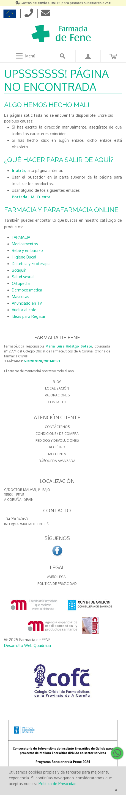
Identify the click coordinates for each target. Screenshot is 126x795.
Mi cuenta (57, 454)
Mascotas (20, 296)
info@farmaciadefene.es (26, 524)
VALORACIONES (57, 395)
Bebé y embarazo (27, 250)
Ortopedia (21, 283)
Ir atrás (19, 170)
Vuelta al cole (24, 309)
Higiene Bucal (24, 257)
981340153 (52, 361)
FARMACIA (21, 237)
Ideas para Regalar (28, 316)
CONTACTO (57, 402)
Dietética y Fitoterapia (31, 263)
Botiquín (19, 270)
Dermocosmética (27, 290)
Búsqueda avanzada (57, 461)
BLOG (57, 382)
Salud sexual (23, 276)
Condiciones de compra (57, 434)
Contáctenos (57, 427)
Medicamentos (25, 243)
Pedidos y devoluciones (57, 440)
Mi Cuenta (40, 196)
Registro (57, 447)
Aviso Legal (57, 577)
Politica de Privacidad (57, 584)
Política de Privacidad (57, 783)
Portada (19, 196)
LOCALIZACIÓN (57, 388)
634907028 (33, 361)
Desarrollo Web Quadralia (27, 645)
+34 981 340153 (16, 519)
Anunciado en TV (27, 303)
